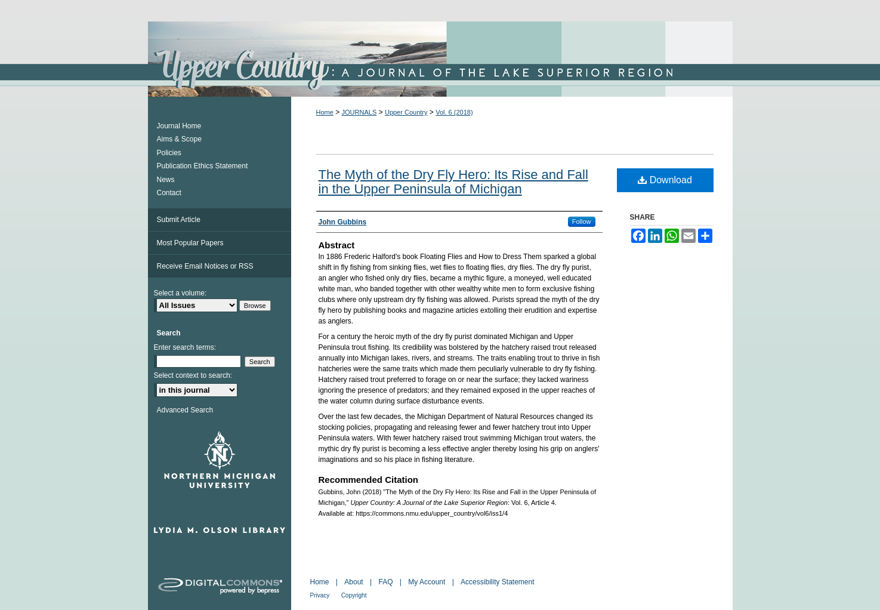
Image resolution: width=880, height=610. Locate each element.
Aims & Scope (179, 139)
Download (665, 180)
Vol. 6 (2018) (454, 112)
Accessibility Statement (497, 582)
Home (325, 112)
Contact (169, 193)
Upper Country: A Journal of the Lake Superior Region (440, 59)
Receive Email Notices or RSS (205, 266)
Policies (169, 153)
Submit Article (178, 219)
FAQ (385, 582)
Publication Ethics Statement (202, 166)
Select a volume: (180, 293)
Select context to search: (193, 375)
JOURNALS (359, 112)
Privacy (320, 595)
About (353, 582)
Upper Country (406, 112)
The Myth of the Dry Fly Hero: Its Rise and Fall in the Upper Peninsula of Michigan (453, 181)
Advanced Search (185, 410)
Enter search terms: (185, 347)
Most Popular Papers (190, 243)
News (166, 179)
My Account (426, 582)
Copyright (354, 595)
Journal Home (179, 126)
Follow (581, 221)
